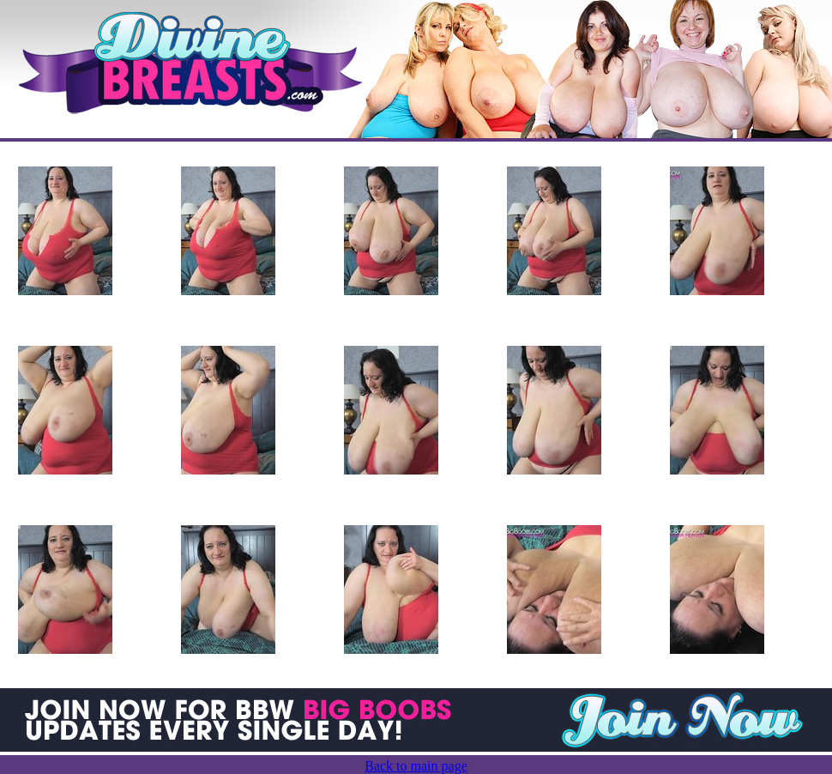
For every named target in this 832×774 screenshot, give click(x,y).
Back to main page (416, 766)
